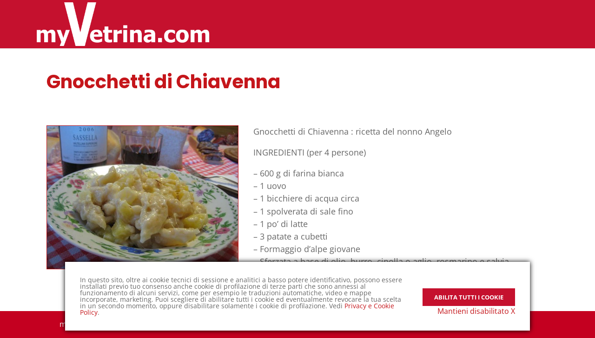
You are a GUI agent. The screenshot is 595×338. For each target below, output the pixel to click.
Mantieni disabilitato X (476, 311)
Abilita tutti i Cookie (468, 291)
